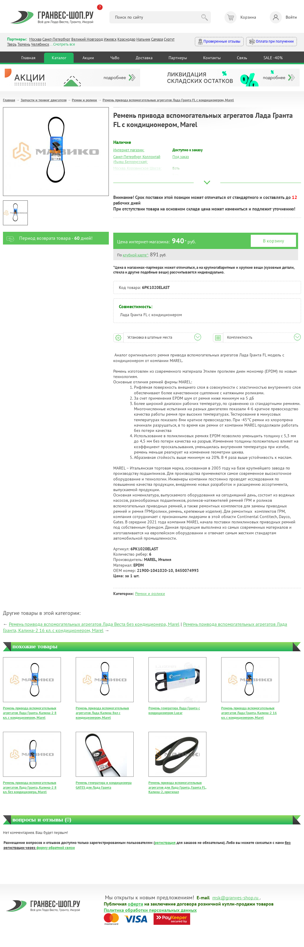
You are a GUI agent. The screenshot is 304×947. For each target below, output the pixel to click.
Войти (283, 17)
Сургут (169, 39)
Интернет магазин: (128, 149)
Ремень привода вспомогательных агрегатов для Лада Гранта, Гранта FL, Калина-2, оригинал (177, 787)
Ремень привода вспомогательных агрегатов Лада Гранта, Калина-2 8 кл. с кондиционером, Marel (29, 712)
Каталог (59, 57)
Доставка (144, 57)
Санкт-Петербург (56, 39)
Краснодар (126, 39)
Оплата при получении (271, 41)
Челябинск (40, 44)
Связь (242, 57)
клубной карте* (135, 255)
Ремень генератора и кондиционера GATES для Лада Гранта (104, 785)
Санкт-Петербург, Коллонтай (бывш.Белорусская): (136, 159)
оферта (135, 903)
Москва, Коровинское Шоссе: (137, 168)
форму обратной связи (55, 847)
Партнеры (178, 57)
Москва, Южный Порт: (131, 175)
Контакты (212, 57)
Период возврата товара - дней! (48, 238)
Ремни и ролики (84, 100)
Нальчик (143, 39)
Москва (35, 39)
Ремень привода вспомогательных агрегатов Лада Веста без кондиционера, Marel (94, 624)
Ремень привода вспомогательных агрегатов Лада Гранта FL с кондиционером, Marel (168, 100)
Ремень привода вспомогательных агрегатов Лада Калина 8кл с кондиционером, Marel (102, 712)
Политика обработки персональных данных (150, 909)
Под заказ (180, 156)
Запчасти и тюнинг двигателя (44, 100)
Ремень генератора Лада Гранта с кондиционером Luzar (174, 710)
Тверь (12, 44)
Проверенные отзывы (219, 41)
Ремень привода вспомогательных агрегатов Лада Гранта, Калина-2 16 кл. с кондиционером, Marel (249, 712)
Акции (88, 57)
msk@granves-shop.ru (235, 897)
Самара (157, 39)
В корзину (273, 241)
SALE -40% (273, 57)
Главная (28, 57)
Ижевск (110, 39)
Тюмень (23, 44)
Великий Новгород (87, 39)
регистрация (165, 842)
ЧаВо (114, 57)
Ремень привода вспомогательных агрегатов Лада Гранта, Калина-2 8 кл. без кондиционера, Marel (29, 787)
